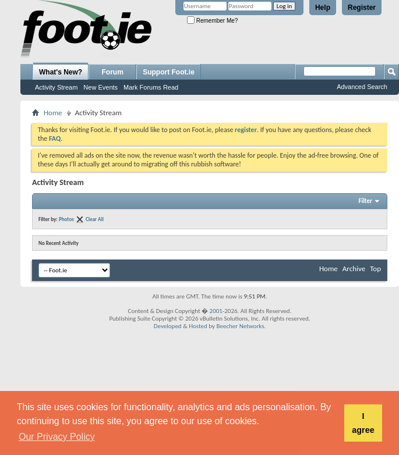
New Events (100, 87)
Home (53, 112)
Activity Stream (56, 87)
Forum (112, 72)
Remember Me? (212, 20)
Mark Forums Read (150, 87)
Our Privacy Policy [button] (57, 437)
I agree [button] (363, 423)
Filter (365, 201)
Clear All (95, 219)
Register (362, 7)
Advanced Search (362, 86)
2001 (216, 311)
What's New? (60, 72)
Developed (168, 326)
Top (375, 268)
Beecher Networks (240, 326)
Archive (353, 268)
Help (322, 7)
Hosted (198, 326)
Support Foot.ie (169, 72)
